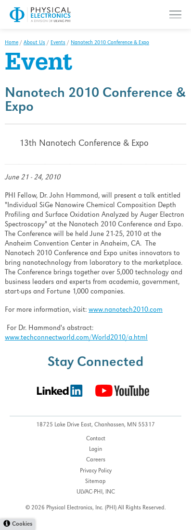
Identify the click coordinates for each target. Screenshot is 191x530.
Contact (95, 439)
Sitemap (95, 482)
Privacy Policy (96, 471)
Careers (95, 460)
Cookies (22, 524)
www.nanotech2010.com (126, 310)
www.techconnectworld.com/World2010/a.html (76, 338)
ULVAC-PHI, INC (95, 492)
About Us (34, 43)
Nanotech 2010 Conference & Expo (110, 43)
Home (11, 43)
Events (58, 43)
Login (95, 450)
